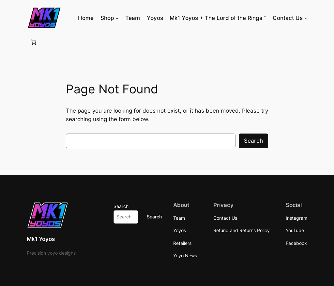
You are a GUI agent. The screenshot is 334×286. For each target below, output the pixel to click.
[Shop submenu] (117, 18)
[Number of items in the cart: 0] (33, 42)
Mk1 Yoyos (41, 239)
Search (253, 140)
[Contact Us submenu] (305, 18)
